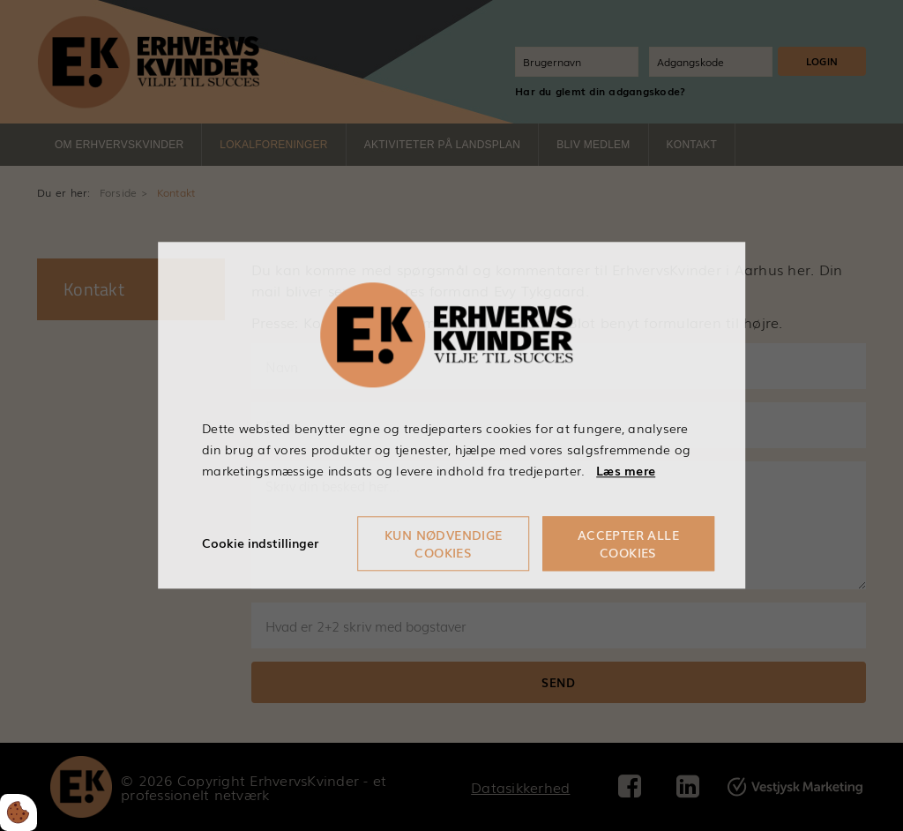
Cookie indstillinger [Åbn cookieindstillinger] (260, 543)
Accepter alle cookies (628, 544)
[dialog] (451, 415)
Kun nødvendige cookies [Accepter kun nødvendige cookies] (443, 544)
